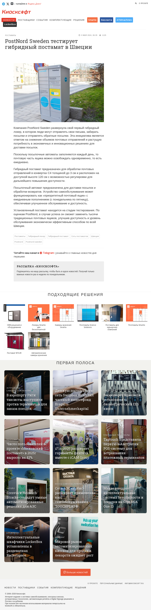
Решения (78, 19)
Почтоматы (13, 439)
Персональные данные (111, 583)
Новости (9, 19)
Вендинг (60, 537)
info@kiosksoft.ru (134, 583)
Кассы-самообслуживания (71, 484)
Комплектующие (60, 19)
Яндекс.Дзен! (34, 3)
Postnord (19, 241)
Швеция (95, 236)
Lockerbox (13, 533)
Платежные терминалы (116, 435)
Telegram (47, 253)
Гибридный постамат (58, 236)
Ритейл (11, 488)
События (42, 19)
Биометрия (110, 390)
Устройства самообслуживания (19, 389)
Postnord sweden (34, 241)
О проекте (143, 3)
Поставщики (26, 19)
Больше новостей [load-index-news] (75, 572)
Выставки (61, 444)
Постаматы (10, 35)
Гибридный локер (36, 236)
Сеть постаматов (79, 236)
